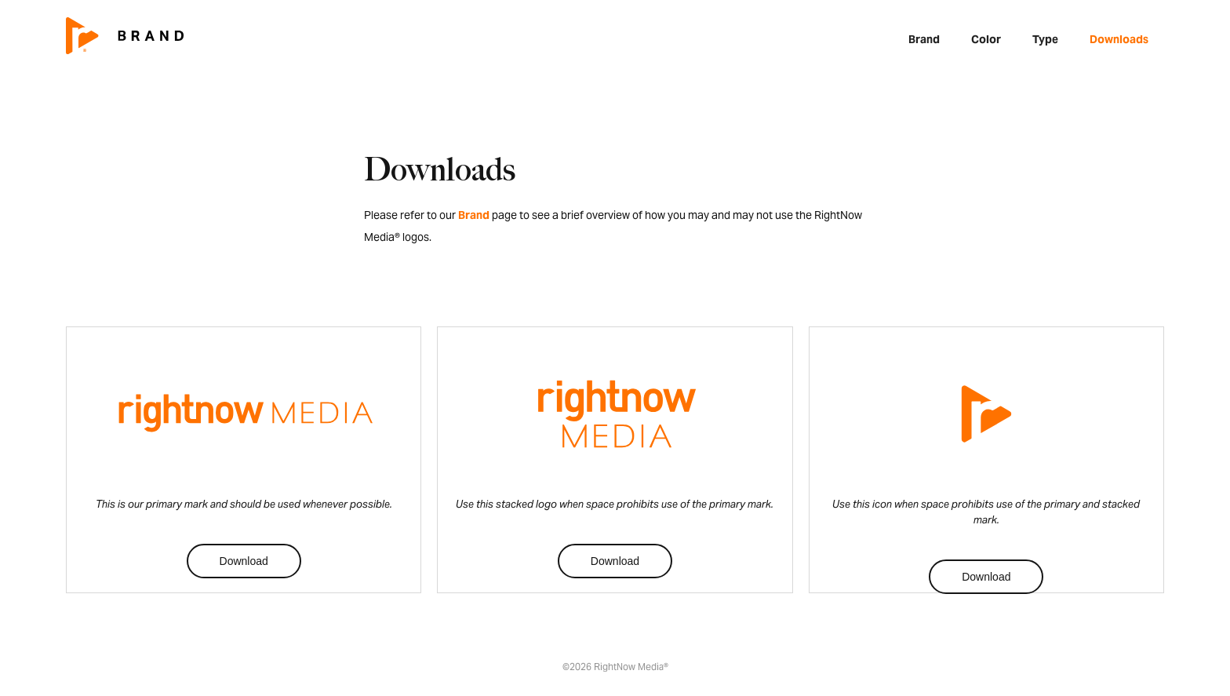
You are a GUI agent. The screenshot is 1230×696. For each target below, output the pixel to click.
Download (244, 561)
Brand (924, 39)
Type (1045, 39)
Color (986, 39)
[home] (125, 35)
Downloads (1119, 39)
